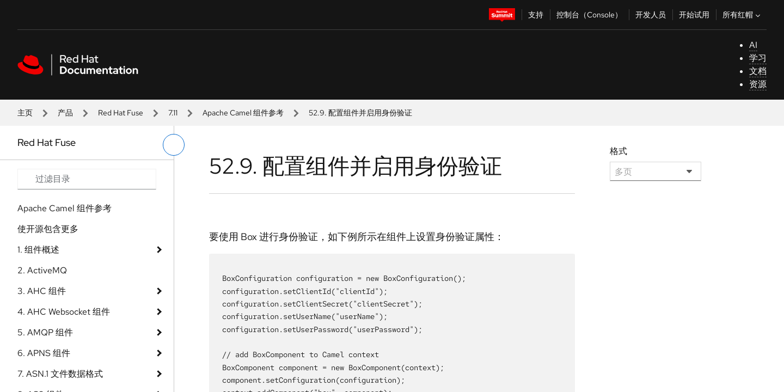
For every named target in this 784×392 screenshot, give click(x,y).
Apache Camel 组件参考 (243, 113)
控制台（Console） (589, 15)
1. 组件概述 (38, 249)
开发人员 (650, 15)
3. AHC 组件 (41, 291)
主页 (25, 113)
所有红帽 (742, 15)
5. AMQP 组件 (45, 332)
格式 (618, 151)
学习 (758, 58)
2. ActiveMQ (42, 270)
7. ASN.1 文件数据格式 (60, 373)
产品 (65, 113)
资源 (758, 84)
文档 (758, 71)
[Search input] (86, 179)
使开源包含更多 (47, 229)
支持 (535, 15)
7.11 (172, 113)
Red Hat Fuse (120, 113)
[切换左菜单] (174, 145)
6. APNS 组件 (43, 353)
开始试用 (694, 15)
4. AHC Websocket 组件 (63, 311)
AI (753, 45)
